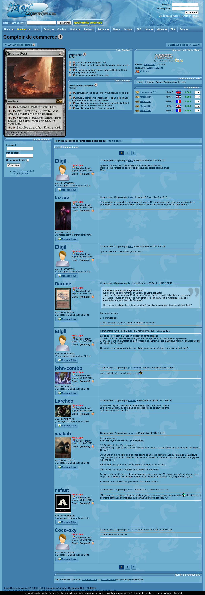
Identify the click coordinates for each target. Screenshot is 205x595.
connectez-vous (89, 579)
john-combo (68, 368)
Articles (103, 29)
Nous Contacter (102, 590)
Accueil (7, 590)
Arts (149, 29)
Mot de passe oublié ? (169, 16)
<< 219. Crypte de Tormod (20, 44)
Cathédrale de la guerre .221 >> (184, 45)
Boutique (23, 29)
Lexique (128, 29)
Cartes (49, 29)
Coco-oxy (66, 530)
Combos (61, 29)
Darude (63, 283)
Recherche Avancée (88, 22)
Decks (75, 29)
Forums (184, 29)
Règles (116, 29)
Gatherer (142, 71)
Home (9, 29)
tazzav (62, 197)
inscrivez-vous (108, 579)
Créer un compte (190, 16)
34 (56, 185)
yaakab (63, 433)
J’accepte (178, 593)
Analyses (88, 29)
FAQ (139, 29)
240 (56, 235)
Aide (114, 590)
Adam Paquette (155, 68)
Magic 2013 (149, 64)
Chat (173, 29)
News (37, 29)
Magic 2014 (143, 97)
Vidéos (162, 29)
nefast (62, 490)
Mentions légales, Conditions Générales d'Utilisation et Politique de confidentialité (53, 590)
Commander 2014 (146, 92)
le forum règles (115, 141)
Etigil (61, 161)
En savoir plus (164, 593)
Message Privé (67, 189)
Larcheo (64, 401)
